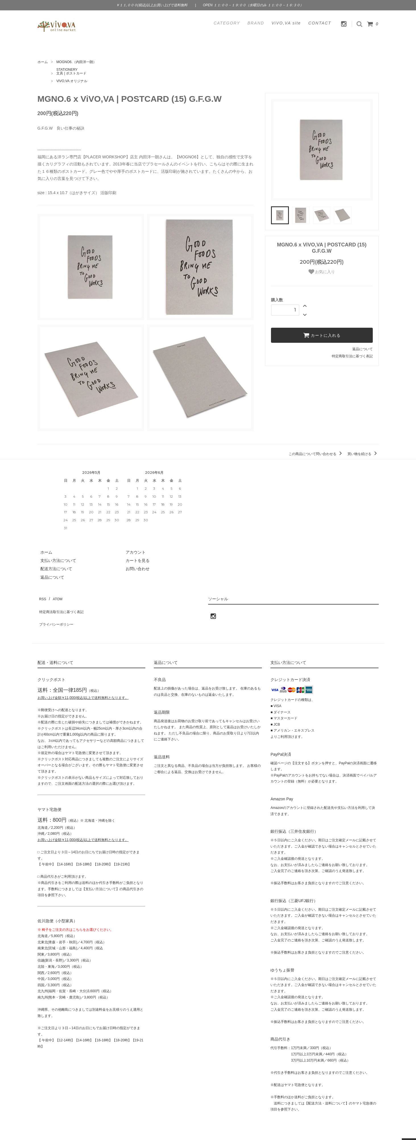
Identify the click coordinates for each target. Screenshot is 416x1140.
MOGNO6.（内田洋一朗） (76, 62)
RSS (42, 597)
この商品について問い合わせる (316, 454)
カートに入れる (322, 335)
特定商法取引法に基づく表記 (63, 605)
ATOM (54, 597)
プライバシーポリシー (57, 613)
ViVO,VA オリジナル (71, 81)
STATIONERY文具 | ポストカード (71, 72)
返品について (362, 349)
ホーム (43, 62)
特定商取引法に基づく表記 (352, 356)
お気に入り (322, 272)
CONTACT (319, 23)
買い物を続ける (362, 454)
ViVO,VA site (286, 23)
